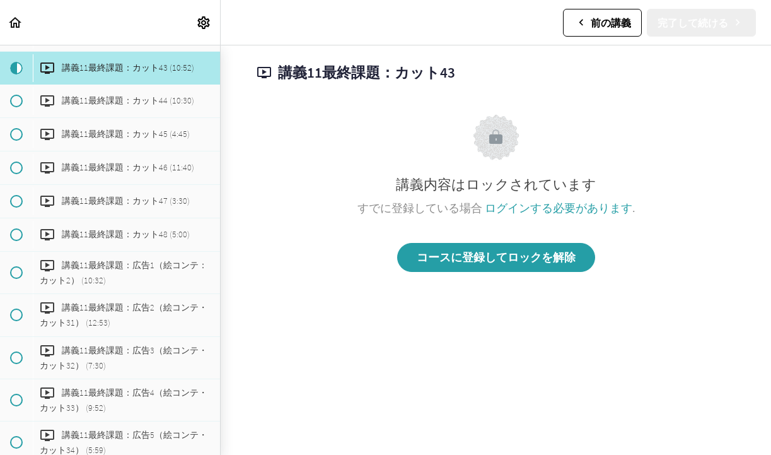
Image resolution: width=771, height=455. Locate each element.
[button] (16, 22)
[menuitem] (204, 22)
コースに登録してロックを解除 (496, 257)
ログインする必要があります (558, 208)
